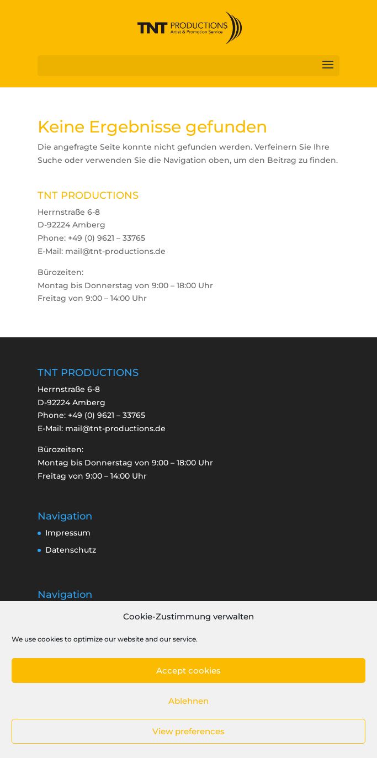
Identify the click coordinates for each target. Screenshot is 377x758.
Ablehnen (188, 701)
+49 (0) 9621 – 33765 (106, 415)
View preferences (188, 731)
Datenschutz (70, 550)
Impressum (68, 533)
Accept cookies (188, 670)
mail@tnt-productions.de (115, 428)
